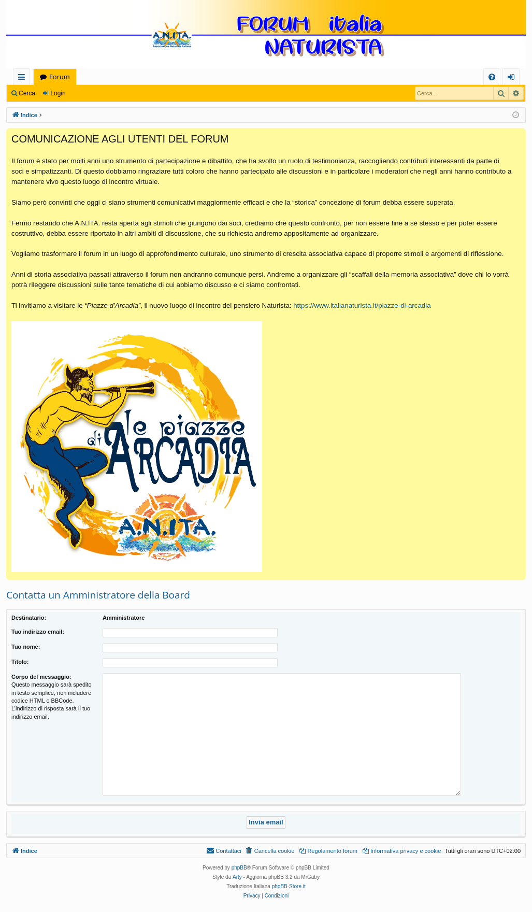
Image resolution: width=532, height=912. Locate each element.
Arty (237, 877)
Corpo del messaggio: (41, 677)
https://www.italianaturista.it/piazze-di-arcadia (361, 305)
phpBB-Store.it (289, 886)
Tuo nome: (25, 647)
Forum (59, 76)
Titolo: (19, 662)
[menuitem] (492, 77)
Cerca (27, 93)
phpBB (239, 868)
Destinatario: (28, 618)
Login (57, 93)
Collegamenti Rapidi (24, 78)
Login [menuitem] (513, 78)
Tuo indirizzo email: (37, 632)
